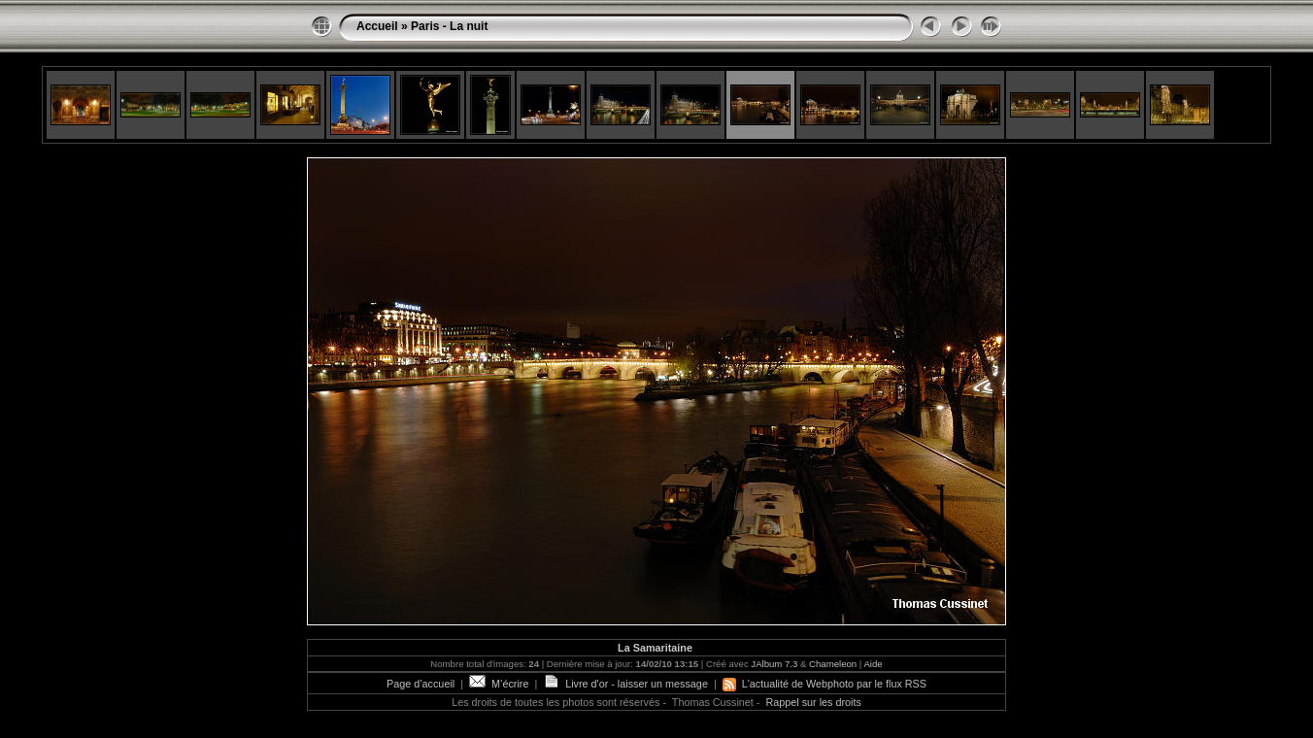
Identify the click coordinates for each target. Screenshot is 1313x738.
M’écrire (498, 683)
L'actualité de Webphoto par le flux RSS (824, 683)
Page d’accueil (420, 683)
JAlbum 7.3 (774, 663)
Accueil (377, 26)
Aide (872, 663)
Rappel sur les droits (812, 702)
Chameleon (833, 663)
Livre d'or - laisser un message (625, 683)
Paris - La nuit (449, 26)
